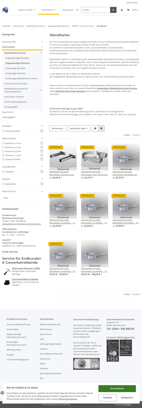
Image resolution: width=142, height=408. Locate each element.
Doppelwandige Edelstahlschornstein (16, 335)
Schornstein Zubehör (14, 96)
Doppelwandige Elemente (18, 63)
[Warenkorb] (132, 10)
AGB (42, 339)
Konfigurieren (127, 398)
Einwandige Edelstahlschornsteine (22, 78)
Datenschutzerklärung (74, 399)
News (42, 363)
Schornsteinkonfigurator (15, 102)
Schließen (107, 398)
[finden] (95, 10)
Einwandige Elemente (16, 73)
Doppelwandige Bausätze (17, 58)
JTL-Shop (127, 404)
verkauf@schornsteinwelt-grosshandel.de (21, 223)
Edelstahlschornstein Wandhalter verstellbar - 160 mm (94, 221)
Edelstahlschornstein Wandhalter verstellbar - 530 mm (63, 270)
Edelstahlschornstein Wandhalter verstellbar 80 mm (125, 173)
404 (41, 378)
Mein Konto (132, 2)
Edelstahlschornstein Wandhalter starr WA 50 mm (94, 173)
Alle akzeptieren (117, 388)
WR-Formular (46, 329)
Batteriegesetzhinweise (51, 373)
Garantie (44, 368)
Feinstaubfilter (11, 107)
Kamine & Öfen (9, 42)
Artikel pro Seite (78, 128)
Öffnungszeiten (14, 349)
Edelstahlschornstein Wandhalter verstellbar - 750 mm (94, 270)
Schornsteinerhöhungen (15, 83)
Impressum (45, 358)
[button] (122, 10)
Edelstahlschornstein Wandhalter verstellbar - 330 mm (126, 221)
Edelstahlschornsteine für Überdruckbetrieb (16, 90)
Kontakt (10, 354)
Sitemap (44, 349)
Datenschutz (46, 334)
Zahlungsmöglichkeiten (51, 344)
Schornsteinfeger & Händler (25, 279)
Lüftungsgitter (8, 117)
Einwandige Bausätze (15, 68)
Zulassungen (13, 329)
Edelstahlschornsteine (15, 53)
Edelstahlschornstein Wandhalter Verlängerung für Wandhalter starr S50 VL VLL (62, 173)
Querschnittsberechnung (18, 324)
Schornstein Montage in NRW (26, 268)
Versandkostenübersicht (51, 353)
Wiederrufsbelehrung (50, 324)
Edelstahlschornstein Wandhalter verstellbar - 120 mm (63, 221)
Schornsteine (8, 47)
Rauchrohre (7, 112)
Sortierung (57, 128)
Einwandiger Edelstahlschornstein (16, 343)
